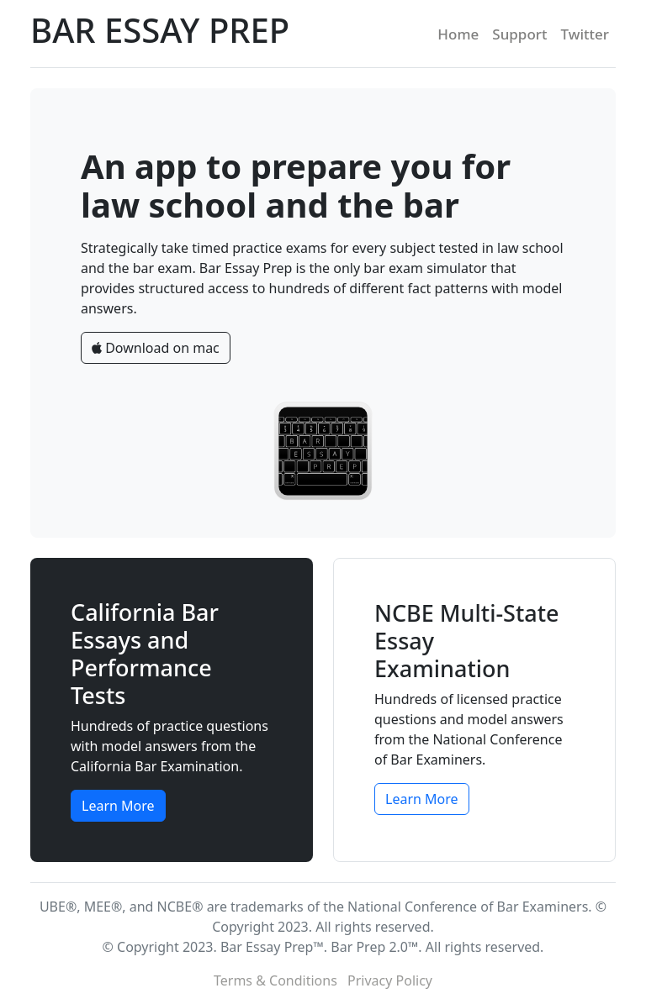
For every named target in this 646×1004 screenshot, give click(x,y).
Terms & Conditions (275, 980)
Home (458, 34)
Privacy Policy (389, 980)
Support (519, 34)
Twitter (585, 34)
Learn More (118, 805)
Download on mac (156, 348)
